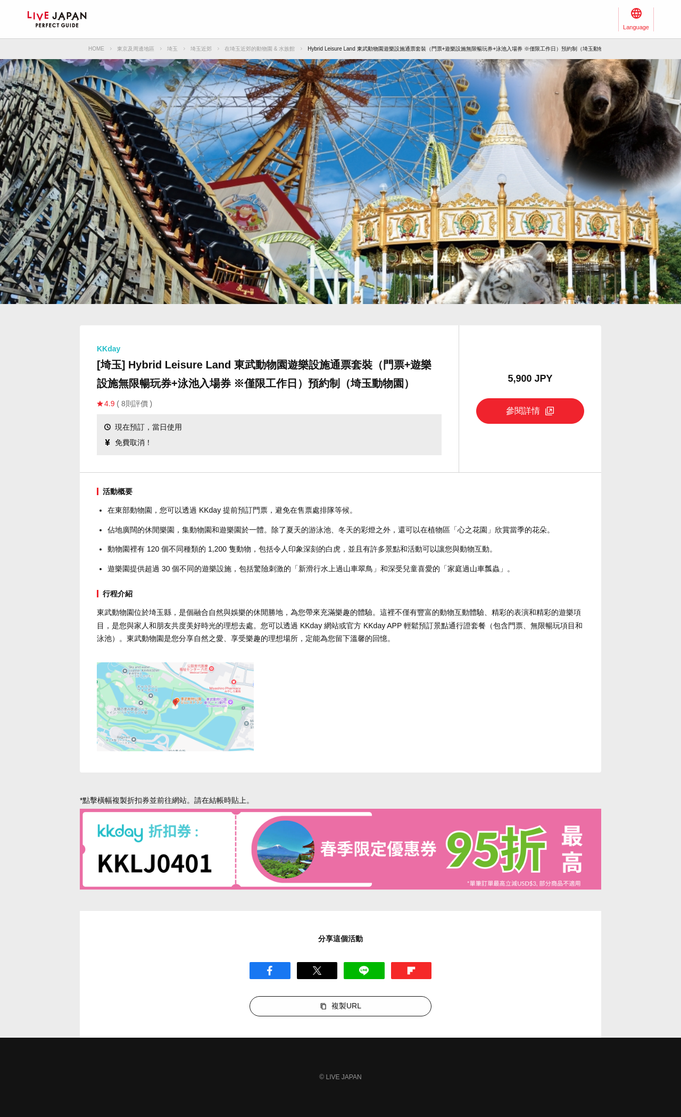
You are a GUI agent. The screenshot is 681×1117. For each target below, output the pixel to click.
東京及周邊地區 (135, 49)
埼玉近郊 (201, 49)
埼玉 (172, 49)
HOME (96, 49)
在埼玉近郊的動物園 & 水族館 (260, 49)
